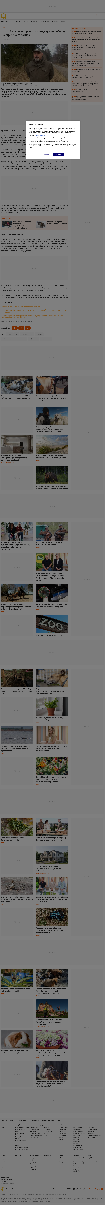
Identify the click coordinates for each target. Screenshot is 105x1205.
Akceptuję (58, 154)
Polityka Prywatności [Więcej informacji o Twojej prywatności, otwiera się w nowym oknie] (41, 135)
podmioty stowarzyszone (56, 127)
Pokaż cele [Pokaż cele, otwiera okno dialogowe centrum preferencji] (46, 154)
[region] (53, 140)
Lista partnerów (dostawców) (35, 149)
